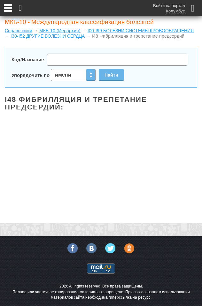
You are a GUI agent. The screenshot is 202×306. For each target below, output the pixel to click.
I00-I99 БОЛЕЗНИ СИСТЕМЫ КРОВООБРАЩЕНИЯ (141, 30)
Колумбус (175, 11)
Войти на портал (169, 5)
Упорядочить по (54, 75)
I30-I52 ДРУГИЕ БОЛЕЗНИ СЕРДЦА (48, 36)
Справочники (18, 30)
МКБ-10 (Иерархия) (60, 30)
